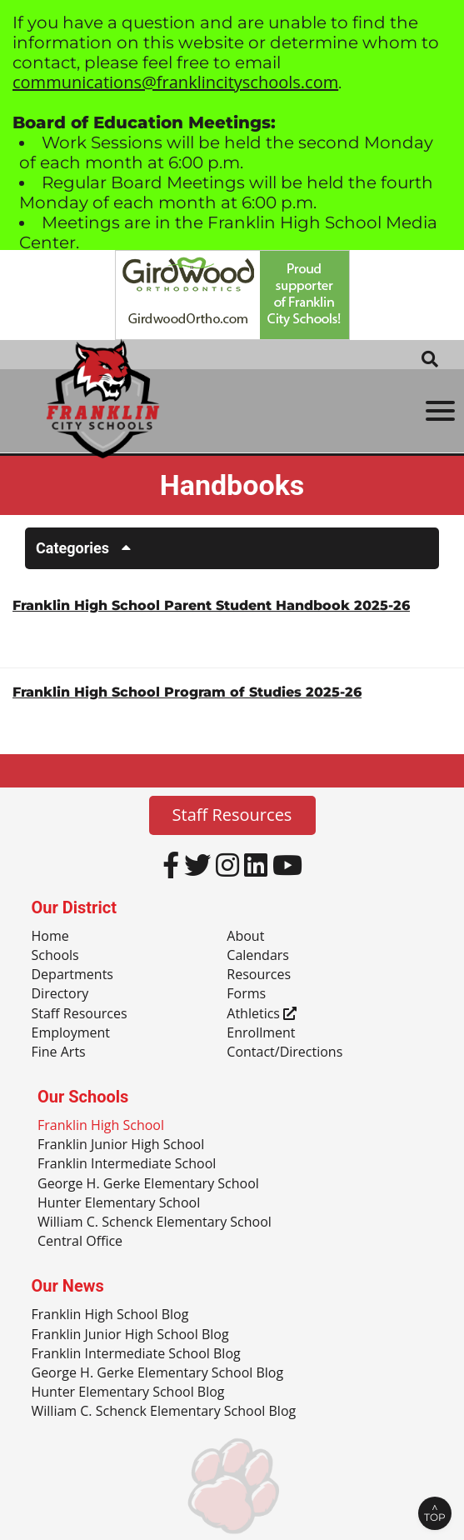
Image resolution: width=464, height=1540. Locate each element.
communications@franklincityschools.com (175, 82)
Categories (89, 548)
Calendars (258, 956)
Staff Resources (232, 814)
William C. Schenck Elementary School (154, 1222)
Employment (71, 1033)
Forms (246, 994)
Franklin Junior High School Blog (130, 1335)
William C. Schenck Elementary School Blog (164, 1411)
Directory (60, 994)
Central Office (79, 1241)
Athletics (262, 1014)
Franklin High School (100, 1126)
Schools (55, 956)
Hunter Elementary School (118, 1203)
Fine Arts (59, 1052)
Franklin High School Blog (110, 1315)
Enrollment (261, 1033)
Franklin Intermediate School (126, 1164)
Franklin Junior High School (120, 1145)
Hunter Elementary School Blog (128, 1392)
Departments (72, 975)
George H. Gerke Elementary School (148, 1184)
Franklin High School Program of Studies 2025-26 (187, 692)
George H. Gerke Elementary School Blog (158, 1373)
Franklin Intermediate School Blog (136, 1354)
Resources (259, 975)
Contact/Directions (284, 1052)
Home (50, 936)
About (245, 936)
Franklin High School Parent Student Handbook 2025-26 (211, 605)
